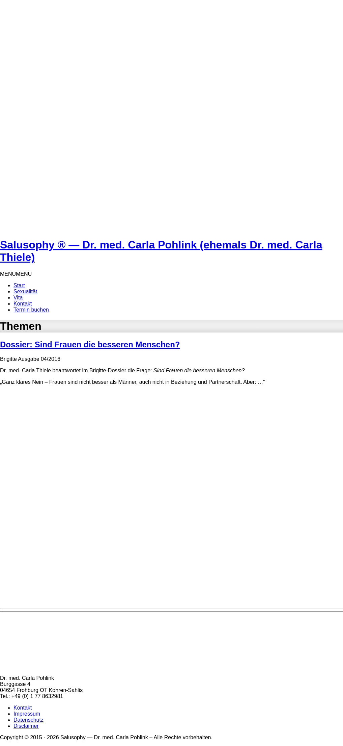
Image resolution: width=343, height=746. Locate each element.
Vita (18, 297)
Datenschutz (28, 720)
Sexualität (25, 291)
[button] (16, 274)
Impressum (26, 714)
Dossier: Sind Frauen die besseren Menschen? (90, 344)
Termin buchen (31, 310)
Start (19, 285)
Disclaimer (26, 726)
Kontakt (22, 304)
